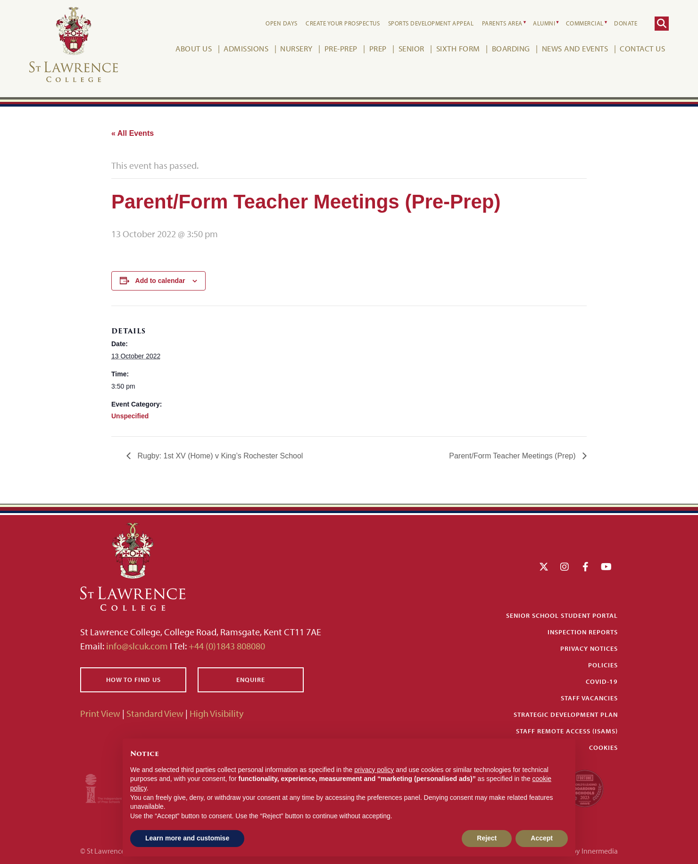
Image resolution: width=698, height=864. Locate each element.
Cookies (603, 747)
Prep (378, 48)
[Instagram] (564, 567)
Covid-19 (602, 681)
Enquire (250, 679)
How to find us (133, 679)
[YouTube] (606, 567)
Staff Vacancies (589, 698)
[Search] (662, 24)
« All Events (132, 133)
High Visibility (216, 713)
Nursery (296, 48)
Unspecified (130, 416)
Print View (100, 713)
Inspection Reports (583, 632)
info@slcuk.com (137, 646)
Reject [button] (487, 838)
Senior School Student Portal (562, 615)
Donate (625, 23)
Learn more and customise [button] (187, 838)
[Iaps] (112, 787)
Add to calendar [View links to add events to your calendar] (160, 280)
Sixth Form (458, 48)
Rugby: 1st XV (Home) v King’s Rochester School (219, 456)
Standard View (154, 713)
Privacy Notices (589, 648)
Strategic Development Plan (566, 714)
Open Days (282, 23)
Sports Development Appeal (431, 23)
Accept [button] (542, 838)
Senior (411, 48)
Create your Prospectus (343, 23)
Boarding (511, 48)
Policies (603, 665)
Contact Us (642, 48)
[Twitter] (543, 567)
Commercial (585, 23)
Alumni (544, 23)
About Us (193, 48)
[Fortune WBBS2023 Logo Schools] (585, 787)
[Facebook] (585, 567)
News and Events (575, 48)
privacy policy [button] (374, 769)
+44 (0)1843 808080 (226, 646)
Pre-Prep (340, 48)
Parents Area (502, 23)
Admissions (246, 48)
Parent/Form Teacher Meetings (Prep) (513, 456)
